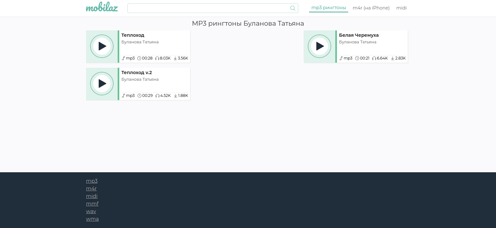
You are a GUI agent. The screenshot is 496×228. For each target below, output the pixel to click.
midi (401, 8)
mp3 (329, 7)
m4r (371, 8)
